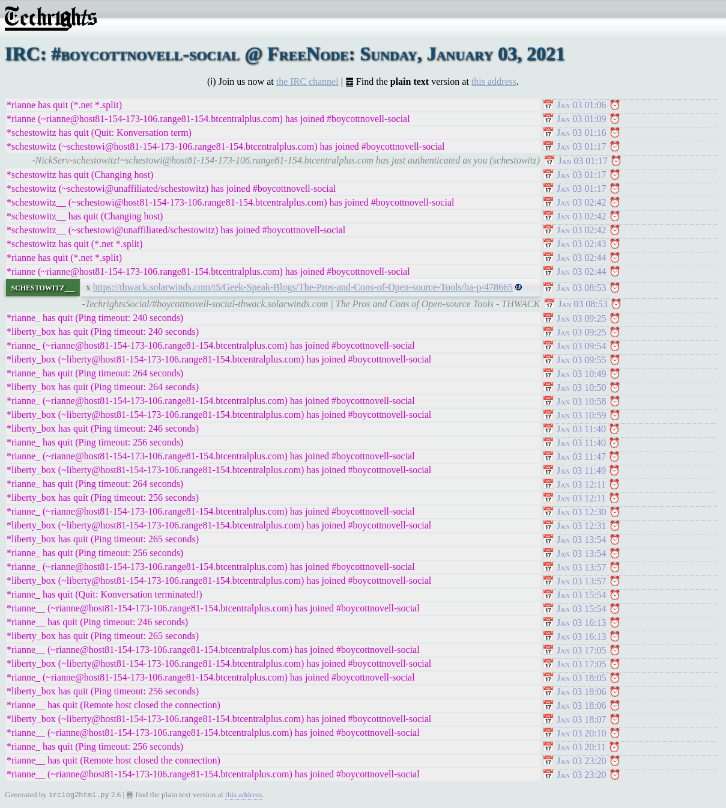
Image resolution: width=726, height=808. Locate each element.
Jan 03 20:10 (582, 733)
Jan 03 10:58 (582, 401)
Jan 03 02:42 (582, 202)
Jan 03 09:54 (582, 346)
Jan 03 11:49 (581, 470)
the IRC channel (307, 81)
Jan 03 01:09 (582, 119)
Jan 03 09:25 (582, 318)
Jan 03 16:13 (582, 622)
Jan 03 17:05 (582, 650)
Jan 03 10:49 (582, 374)
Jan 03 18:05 (582, 678)
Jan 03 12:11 (581, 484)
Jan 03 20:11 (581, 747)
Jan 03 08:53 (582, 288)
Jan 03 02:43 (582, 244)
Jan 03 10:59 (582, 415)
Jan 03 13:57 (582, 567)
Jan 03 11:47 (581, 456)
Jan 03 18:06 (582, 692)
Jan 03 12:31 (582, 526)
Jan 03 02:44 (582, 257)
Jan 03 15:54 (582, 595)
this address (493, 81)
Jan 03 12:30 (582, 512)
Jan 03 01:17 (582, 146)
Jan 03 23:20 (582, 761)
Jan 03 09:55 (582, 360)
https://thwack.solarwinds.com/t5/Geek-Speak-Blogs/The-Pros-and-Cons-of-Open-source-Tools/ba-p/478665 (303, 287)
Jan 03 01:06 (582, 105)
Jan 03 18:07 (582, 719)
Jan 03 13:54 (582, 539)
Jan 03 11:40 (581, 429)
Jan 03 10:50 (582, 387)
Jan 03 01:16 (582, 132)
